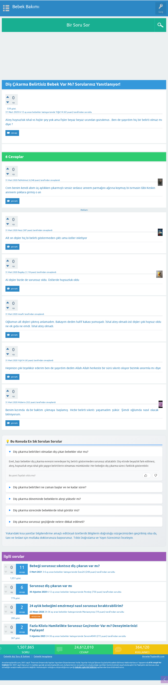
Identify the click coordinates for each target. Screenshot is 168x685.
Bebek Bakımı (25, 6)
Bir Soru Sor (78, 25)
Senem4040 (90, 636)
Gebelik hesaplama (43, 656)
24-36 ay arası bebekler (56, 612)
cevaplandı (55, 180)
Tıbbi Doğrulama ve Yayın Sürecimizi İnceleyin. (103, 537)
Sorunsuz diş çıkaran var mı (51, 586)
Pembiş (87, 592)
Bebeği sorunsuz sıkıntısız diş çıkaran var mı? (65, 566)
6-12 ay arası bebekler (30, 112)
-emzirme (35, 616)
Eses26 (81, 572)
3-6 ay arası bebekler (53, 572)
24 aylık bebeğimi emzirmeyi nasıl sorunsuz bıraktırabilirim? (76, 606)
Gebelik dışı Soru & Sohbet (17, 656)
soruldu (88, 112)
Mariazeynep (88, 612)
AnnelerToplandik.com (153, 656)
